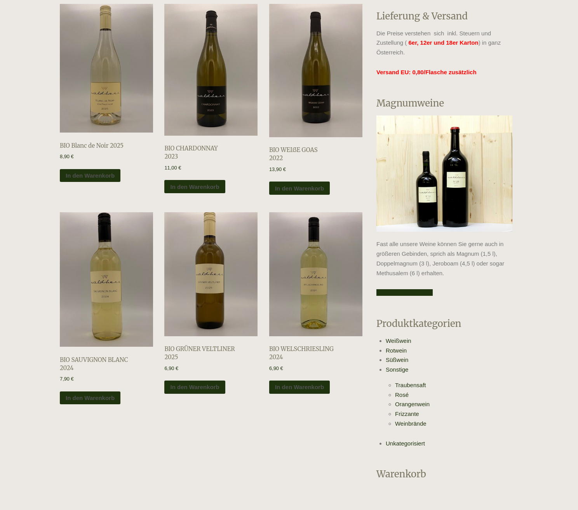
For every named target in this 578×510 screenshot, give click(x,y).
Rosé (402, 394)
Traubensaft (410, 385)
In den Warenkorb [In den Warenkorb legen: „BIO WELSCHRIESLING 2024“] (299, 387)
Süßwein (397, 359)
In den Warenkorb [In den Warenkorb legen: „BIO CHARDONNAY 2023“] (194, 186)
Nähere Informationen (404, 292)
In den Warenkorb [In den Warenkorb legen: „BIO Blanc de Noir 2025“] (90, 175)
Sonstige (397, 369)
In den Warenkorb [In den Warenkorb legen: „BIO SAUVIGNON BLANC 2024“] (90, 398)
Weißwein (398, 340)
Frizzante (407, 413)
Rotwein (396, 350)
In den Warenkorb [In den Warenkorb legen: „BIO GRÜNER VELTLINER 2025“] (194, 387)
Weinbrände (411, 423)
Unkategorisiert (405, 443)
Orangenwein (412, 404)
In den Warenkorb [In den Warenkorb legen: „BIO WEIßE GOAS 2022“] (299, 188)
